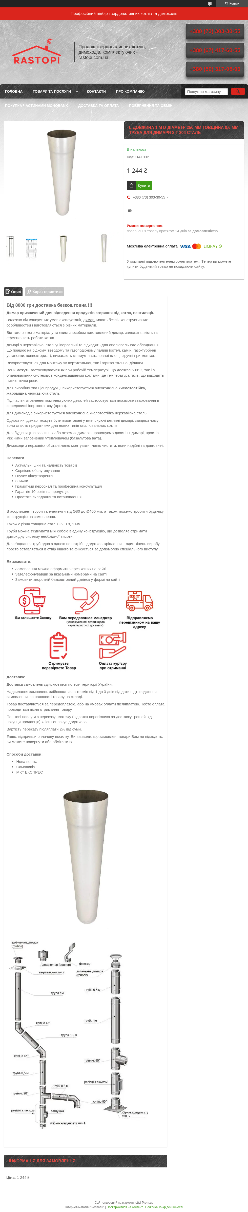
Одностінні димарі (22, 420)
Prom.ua (147, 1202)
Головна (14, 91)
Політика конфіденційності (164, 1207)
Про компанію (130, 91)
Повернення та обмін (151, 106)
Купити (144, 185)
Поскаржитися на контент (125, 1207)
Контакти (96, 91)
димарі (89, 320)
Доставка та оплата (98, 106)
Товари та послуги (52, 91)
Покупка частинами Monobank (36, 106)
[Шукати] (238, 91)
